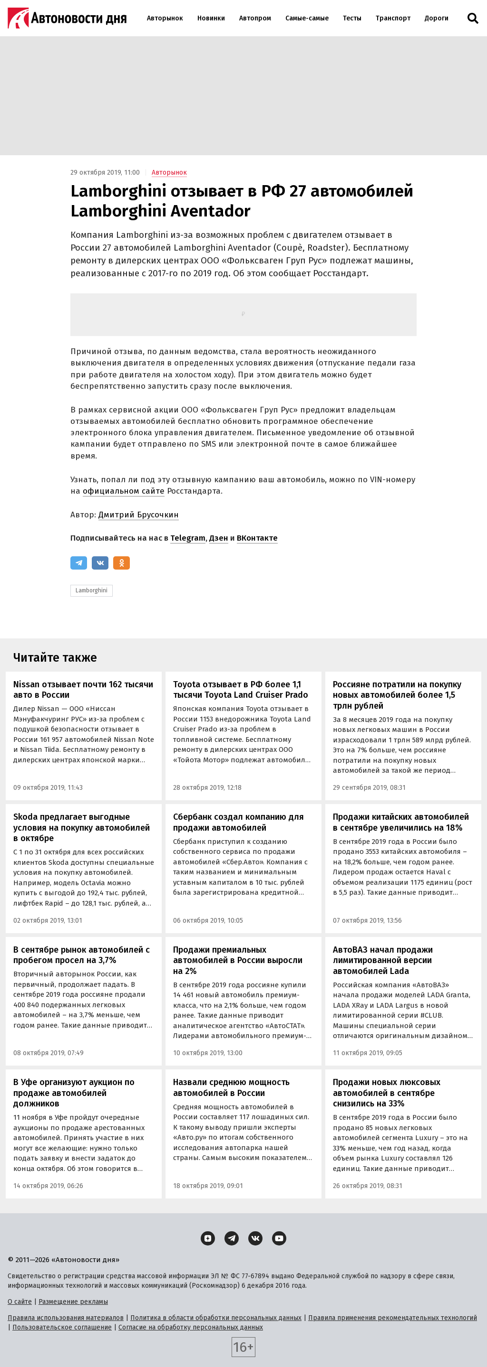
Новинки (211, 18)
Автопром (255, 18)
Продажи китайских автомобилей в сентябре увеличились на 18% (401, 822)
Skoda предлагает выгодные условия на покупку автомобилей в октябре (81, 827)
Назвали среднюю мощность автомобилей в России (231, 1087)
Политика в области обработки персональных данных (216, 1318)
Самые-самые (307, 18)
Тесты (352, 18)
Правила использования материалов (66, 1318)
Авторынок (165, 18)
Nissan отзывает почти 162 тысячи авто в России (83, 690)
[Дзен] (208, 1238)
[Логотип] (67, 18)
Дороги (436, 18)
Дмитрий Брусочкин (138, 515)
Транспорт (393, 18)
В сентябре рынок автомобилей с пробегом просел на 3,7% (81, 955)
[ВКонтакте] (100, 563)
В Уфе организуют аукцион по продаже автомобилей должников (74, 1093)
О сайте (20, 1302)
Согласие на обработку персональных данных (190, 1327)
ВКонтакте (257, 538)
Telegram (187, 538)
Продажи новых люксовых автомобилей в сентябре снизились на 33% (386, 1093)
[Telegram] (78, 563)
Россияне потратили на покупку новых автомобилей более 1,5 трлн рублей (397, 695)
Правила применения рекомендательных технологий (392, 1318)
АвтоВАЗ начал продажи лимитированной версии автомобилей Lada (383, 960)
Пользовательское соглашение (62, 1327)
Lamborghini (91, 590)
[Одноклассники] (121, 563)
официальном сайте (124, 491)
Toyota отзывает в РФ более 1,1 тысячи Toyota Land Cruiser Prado (240, 690)
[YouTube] (279, 1238)
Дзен (218, 538)
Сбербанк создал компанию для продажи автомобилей (238, 822)
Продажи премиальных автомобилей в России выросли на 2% (237, 960)
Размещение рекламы (73, 1302)
